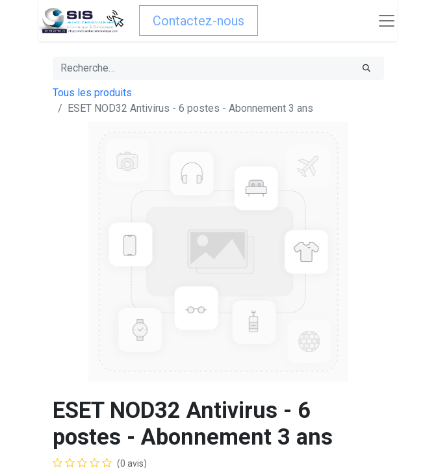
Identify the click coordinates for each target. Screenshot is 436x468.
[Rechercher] (366, 68)
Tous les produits (92, 92)
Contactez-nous (198, 21)
